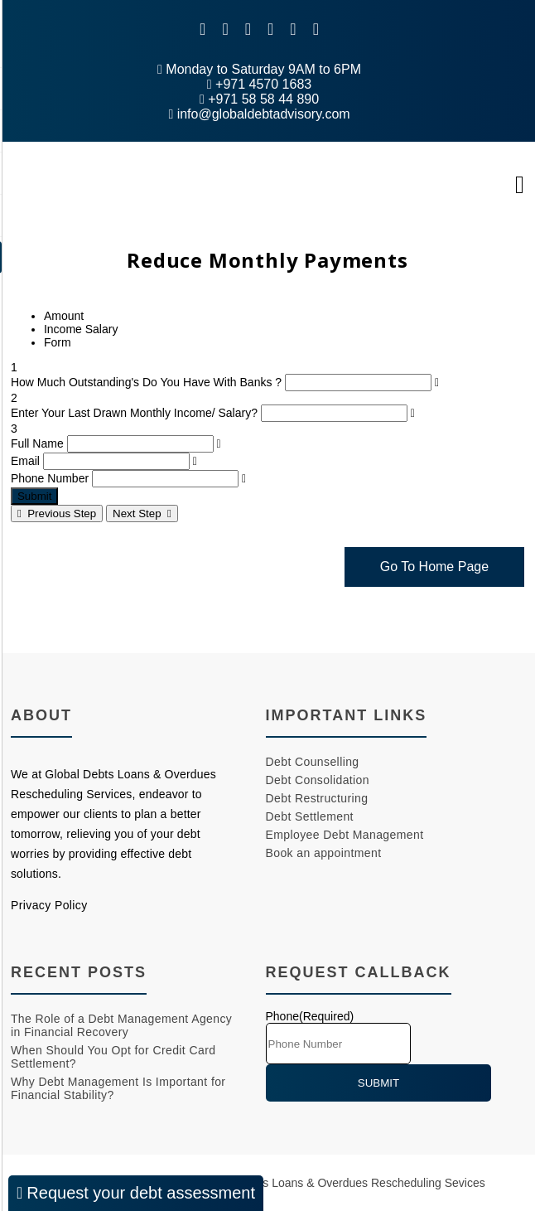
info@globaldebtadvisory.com (258, 114)
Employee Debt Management (345, 834)
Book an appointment (324, 853)
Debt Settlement (310, 816)
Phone (310, 1016)
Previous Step (56, 513)
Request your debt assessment (136, 1193)
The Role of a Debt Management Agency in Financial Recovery (121, 1025)
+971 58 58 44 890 (259, 99)
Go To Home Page (434, 566)
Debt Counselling (312, 761)
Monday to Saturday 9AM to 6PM (259, 69)
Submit (34, 496)
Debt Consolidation (318, 780)
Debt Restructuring (317, 798)
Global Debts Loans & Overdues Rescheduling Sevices (342, 1182)
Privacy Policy (49, 905)
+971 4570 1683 (259, 84)
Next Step (142, 513)
